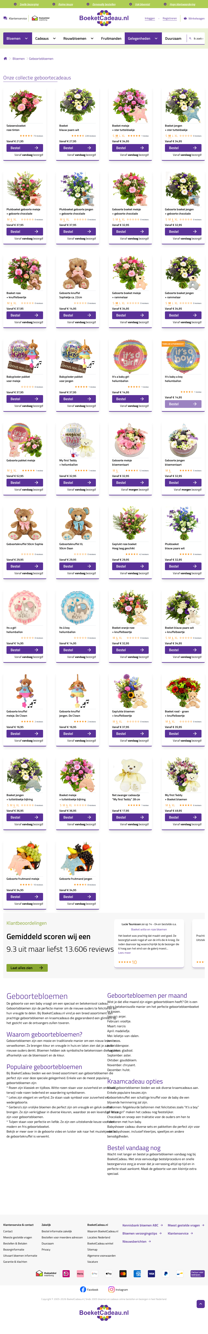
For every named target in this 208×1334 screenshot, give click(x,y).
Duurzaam (48, 1243)
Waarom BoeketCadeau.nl (102, 1231)
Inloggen (150, 18)
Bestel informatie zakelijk (57, 1231)
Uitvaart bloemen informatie (20, 1255)
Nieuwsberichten (134, 1241)
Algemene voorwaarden (101, 1255)
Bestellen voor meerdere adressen (62, 1237)
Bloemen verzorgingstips (139, 1233)
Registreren (170, 18)
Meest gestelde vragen (184, 1225)
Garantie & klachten (15, 1261)
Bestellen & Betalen (15, 1243)
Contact (8, 1231)
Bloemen (19, 58)
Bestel (25, 148)
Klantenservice (178, 1233)
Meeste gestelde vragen (17, 1237)
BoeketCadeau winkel (100, 1243)
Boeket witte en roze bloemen (149, 929)
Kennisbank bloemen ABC (140, 1225)
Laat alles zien (27, 968)
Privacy (46, 1249)
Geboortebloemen (41, 58)
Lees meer (124, 952)
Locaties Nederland (98, 1237)
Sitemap (92, 1249)
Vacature (92, 1261)
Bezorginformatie (13, 1249)
